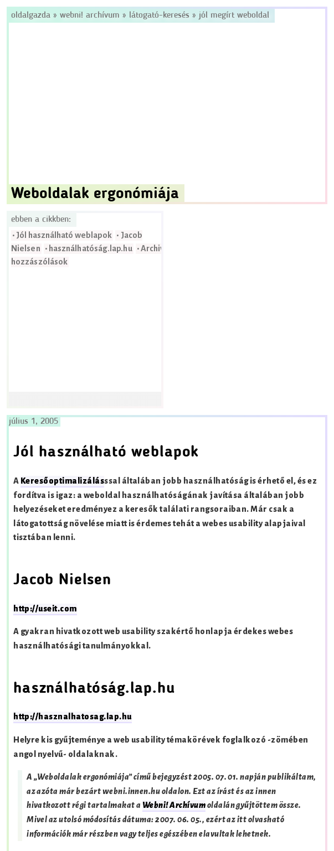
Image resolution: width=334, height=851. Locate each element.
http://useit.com (45, 609)
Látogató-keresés (159, 15)
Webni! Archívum (90, 15)
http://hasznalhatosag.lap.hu (72, 717)
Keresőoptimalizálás (62, 481)
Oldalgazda (32, 15)
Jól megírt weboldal (234, 15)
